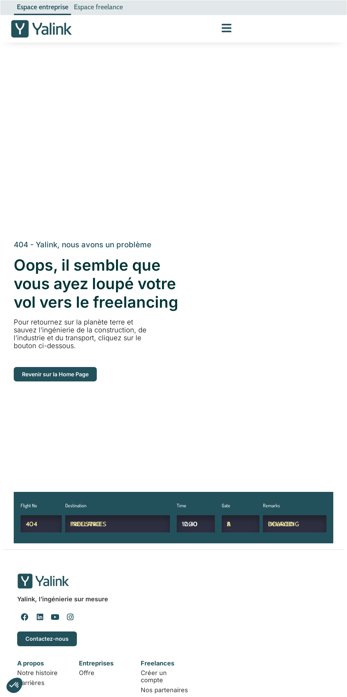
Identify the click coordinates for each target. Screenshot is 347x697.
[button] (14, 685)
